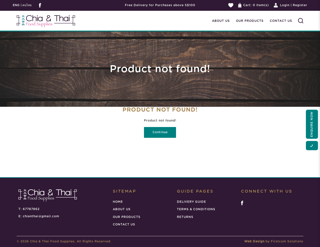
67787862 (31, 209)
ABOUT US (122, 209)
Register (300, 5)
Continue (160, 132)
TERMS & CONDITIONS (196, 209)
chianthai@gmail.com (41, 216)
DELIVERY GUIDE (191, 201)
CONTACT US (124, 224)
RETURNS (185, 217)
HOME (118, 201)
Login (284, 5)
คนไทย (27, 5)
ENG (16, 5)
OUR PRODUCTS (126, 217)
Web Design (254, 241)
